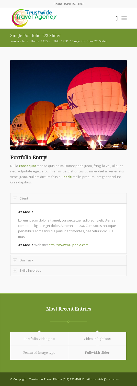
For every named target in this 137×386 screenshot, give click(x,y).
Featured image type (39, 353)
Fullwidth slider (97, 353)
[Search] (114, 18)
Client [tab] (20, 198)
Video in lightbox (97, 339)
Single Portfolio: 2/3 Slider (35, 35)
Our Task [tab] (23, 260)
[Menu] (124, 18)
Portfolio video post (39, 339)
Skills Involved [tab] (27, 270)
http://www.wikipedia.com (68, 244)
